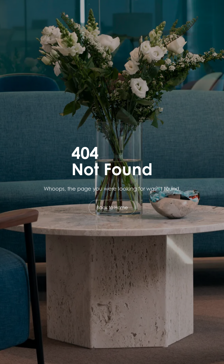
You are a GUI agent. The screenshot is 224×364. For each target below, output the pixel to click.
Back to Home (112, 207)
